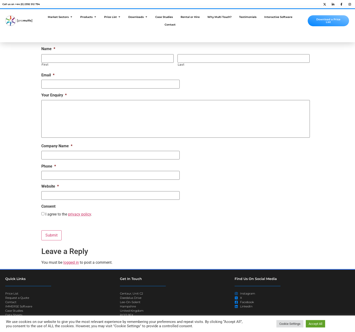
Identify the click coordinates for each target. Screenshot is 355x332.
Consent (48, 206)
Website (50, 186)
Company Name (56, 146)
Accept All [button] (315, 324)
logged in (71, 262)
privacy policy (79, 214)
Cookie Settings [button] (290, 324)
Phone (48, 166)
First (45, 64)
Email (47, 75)
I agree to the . (68, 214)
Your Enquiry (54, 95)
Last (181, 64)
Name (48, 49)
